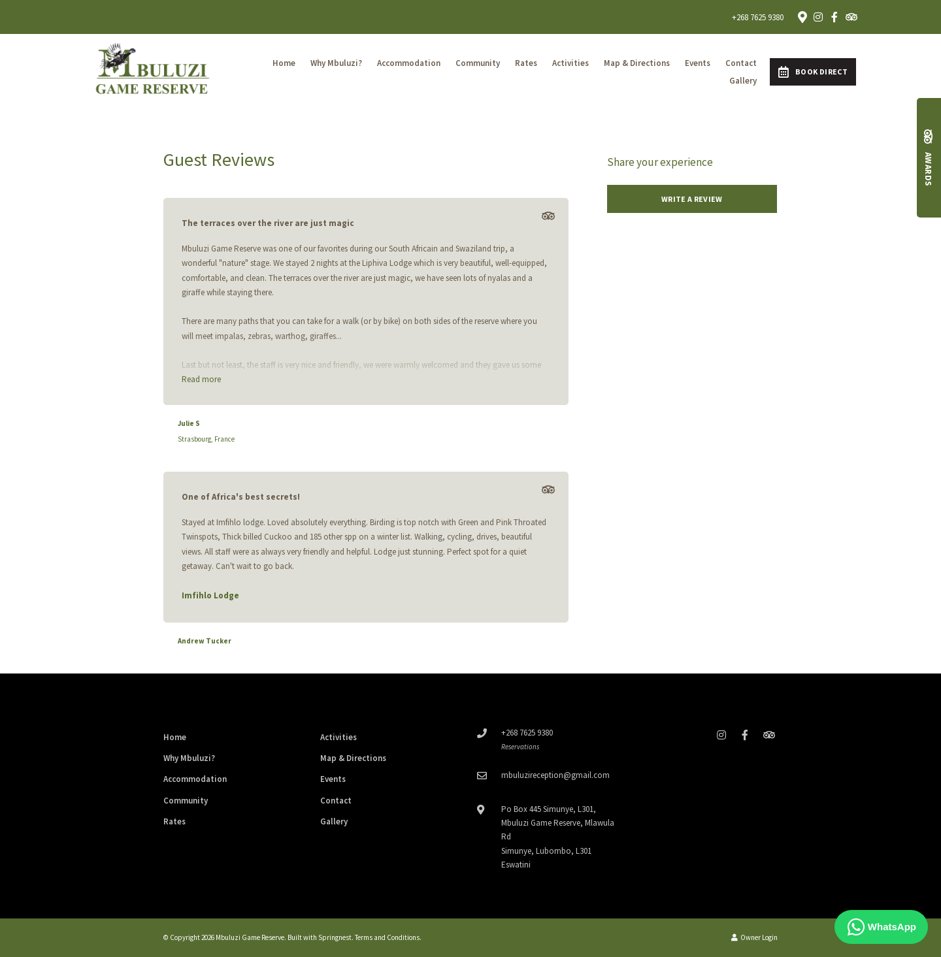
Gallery (743, 80)
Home (283, 63)
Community (477, 63)
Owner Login (754, 937)
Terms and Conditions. (388, 937)
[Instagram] (818, 17)
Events (697, 63)
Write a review (692, 199)
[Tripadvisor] (851, 17)
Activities (570, 63)
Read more (201, 379)
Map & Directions (637, 63)
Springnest (335, 937)
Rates (526, 63)
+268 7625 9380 (758, 17)
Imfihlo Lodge (210, 595)
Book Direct (813, 72)
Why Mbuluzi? (336, 63)
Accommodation (408, 63)
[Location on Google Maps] (802, 16)
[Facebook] (834, 17)
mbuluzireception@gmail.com (555, 775)
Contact (741, 63)
